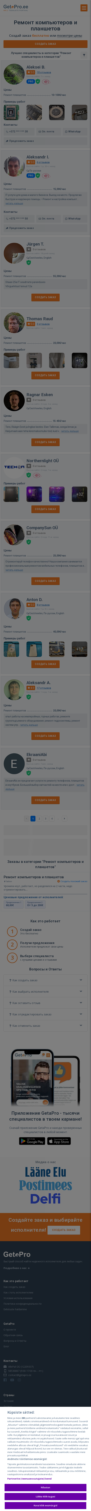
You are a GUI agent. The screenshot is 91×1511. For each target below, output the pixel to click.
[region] (45, 1459)
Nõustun (45, 1487)
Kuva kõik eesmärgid (45, 1505)
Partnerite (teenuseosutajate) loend (29, 1478)
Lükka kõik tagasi (45, 1496)
